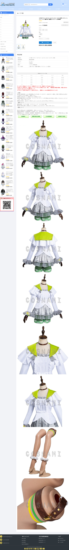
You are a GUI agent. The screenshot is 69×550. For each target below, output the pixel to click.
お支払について (42, 538)
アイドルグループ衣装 (3, 51)
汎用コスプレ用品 (3, 41)
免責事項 (24, 542)
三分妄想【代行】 (3, 46)
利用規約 (24, 540)
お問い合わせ (61, 538)
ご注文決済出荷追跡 (62, 540)
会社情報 (24, 538)
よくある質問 (61, 542)
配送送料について (42, 542)
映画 (1, 17)
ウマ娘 (21, 13)
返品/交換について (43, 540)
